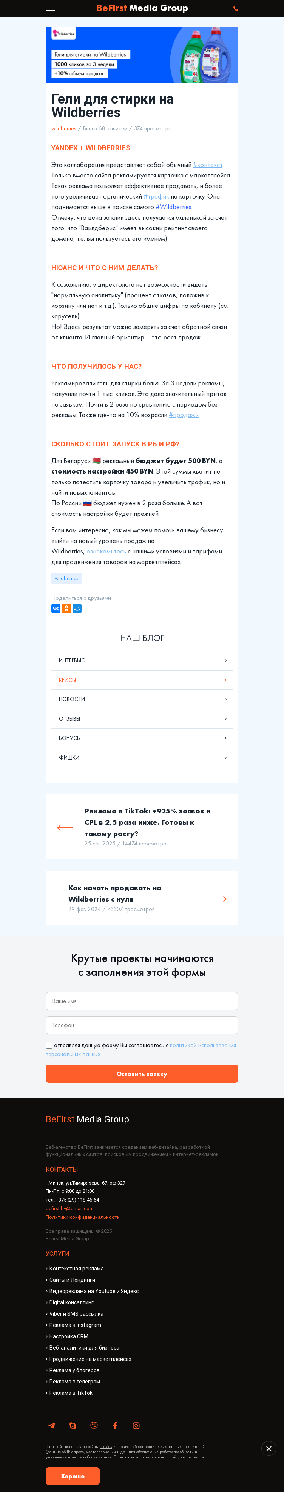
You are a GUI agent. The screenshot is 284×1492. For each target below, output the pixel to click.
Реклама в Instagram (75, 1325)
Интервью (72, 660)
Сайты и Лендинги (72, 1280)
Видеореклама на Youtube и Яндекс (94, 1291)
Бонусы (70, 738)
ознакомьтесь (106, 551)
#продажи (184, 415)
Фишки (69, 757)
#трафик (156, 196)
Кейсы (67, 680)
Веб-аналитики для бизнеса (84, 1348)
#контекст (207, 165)
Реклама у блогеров (74, 1370)
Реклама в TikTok (71, 1393)
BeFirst (142, 8)
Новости (72, 699)
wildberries (63, 128)
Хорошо (73, 1476)
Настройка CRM (68, 1336)
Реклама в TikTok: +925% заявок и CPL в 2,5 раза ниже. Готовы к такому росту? (147, 822)
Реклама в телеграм (74, 1382)
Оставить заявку (142, 1074)
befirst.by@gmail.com (70, 1208)
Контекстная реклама (76, 1269)
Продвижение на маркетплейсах (90, 1359)
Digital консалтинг (71, 1302)
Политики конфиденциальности (83, 1217)
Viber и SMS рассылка (76, 1314)
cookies (106, 1446)
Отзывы (69, 718)
